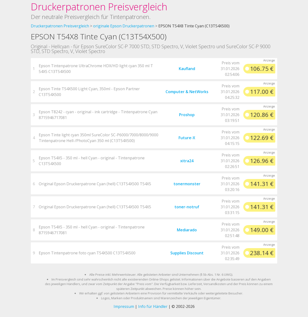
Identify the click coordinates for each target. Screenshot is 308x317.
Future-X (187, 137)
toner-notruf (186, 206)
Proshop (187, 114)
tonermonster (186, 183)
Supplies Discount (187, 253)
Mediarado (187, 230)
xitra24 (186, 160)
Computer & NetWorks (187, 91)
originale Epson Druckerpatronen (123, 26)
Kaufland (187, 68)
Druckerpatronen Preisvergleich (99, 6)
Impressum (124, 306)
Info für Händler (152, 306)
